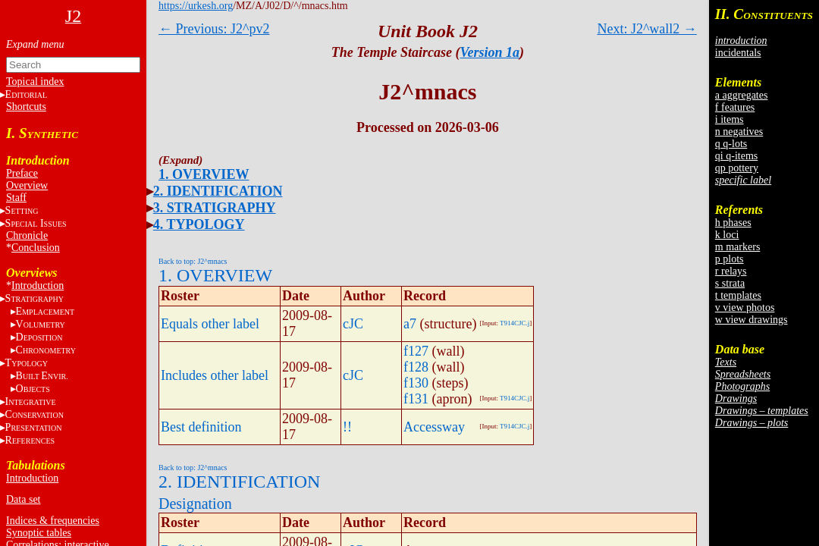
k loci (727, 234)
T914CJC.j (514, 323)
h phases (733, 222)
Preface (22, 173)
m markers (737, 247)
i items (729, 119)
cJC (353, 323)
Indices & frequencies (52, 520)
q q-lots (731, 143)
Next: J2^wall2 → (646, 28)
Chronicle (27, 235)
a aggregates (741, 95)
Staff (16, 197)
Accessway (434, 427)
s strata (730, 283)
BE (42, 375)
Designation (195, 503)
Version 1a (490, 52)
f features (735, 107)
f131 (415, 398)
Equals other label (210, 323)
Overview (27, 185)
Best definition (201, 427)
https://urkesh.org (195, 5)
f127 (415, 351)
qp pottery (736, 168)
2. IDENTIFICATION (218, 191)
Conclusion (35, 247)
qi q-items (736, 156)
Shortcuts (26, 106)
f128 (415, 367)
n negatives (739, 131)
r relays (731, 271)
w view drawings (751, 319)
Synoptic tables (38, 532)
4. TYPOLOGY (199, 224)
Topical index (35, 81)
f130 (415, 383)
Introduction (37, 285)
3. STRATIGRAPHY (214, 207)
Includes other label (214, 375)
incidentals (738, 52)
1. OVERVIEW (203, 174)
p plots (729, 259)
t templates (738, 295)
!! (347, 427)
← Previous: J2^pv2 (213, 28)
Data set (23, 499)
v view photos (745, 307)
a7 (409, 323)
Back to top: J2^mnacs (193, 261)
